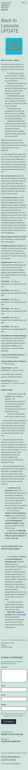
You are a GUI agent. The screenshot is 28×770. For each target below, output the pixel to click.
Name (3, 685)
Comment (4, 667)
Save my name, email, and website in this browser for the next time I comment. (14, 715)
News (10, 647)
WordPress (16, 763)
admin (4, 645)
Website (3, 704)
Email (3, 695)
